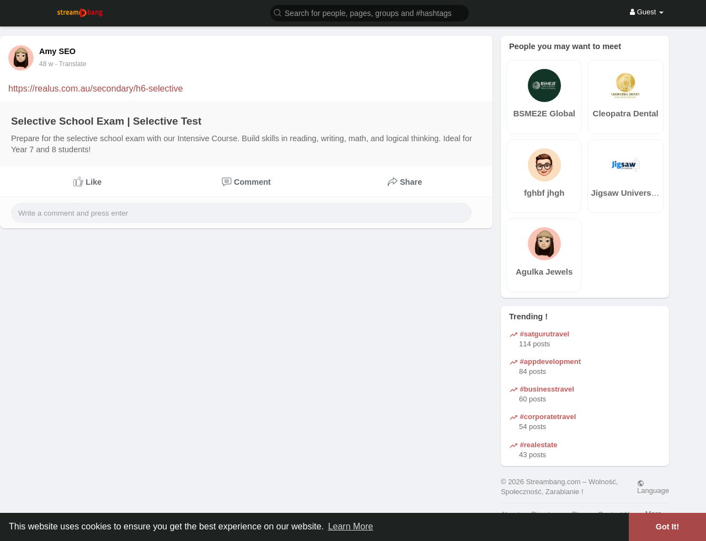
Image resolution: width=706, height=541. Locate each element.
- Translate (71, 64)
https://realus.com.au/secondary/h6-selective (95, 88)
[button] (369, 12)
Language (653, 487)
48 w (46, 64)
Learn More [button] (350, 526)
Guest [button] (647, 12)
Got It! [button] (667, 526)
